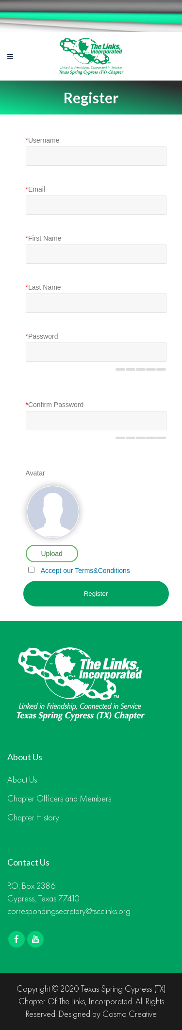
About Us (22, 779)
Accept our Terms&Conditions (85, 570)
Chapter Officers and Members (59, 798)
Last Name (43, 287)
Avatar (35, 473)
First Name (44, 238)
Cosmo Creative (129, 1013)
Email (35, 189)
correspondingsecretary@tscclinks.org (69, 910)
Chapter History (33, 817)
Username (43, 140)
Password (42, 336)
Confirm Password (55, 405)
